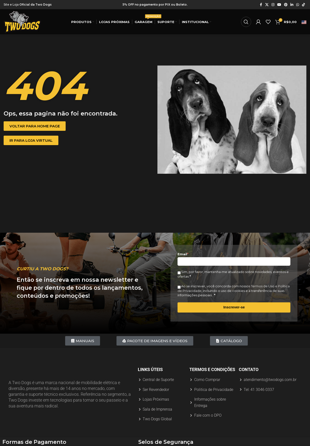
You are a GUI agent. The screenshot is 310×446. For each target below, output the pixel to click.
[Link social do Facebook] (261, 4)
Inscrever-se (234, 307)
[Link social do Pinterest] (286, 4)
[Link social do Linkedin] (292, 4)
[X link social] (267, 4)
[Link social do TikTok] (303, 4)
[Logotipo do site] (22, 21)
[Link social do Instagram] (273, 4)
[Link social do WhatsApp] (298, 4)
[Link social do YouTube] (279, 4)
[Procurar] (246, 22)
